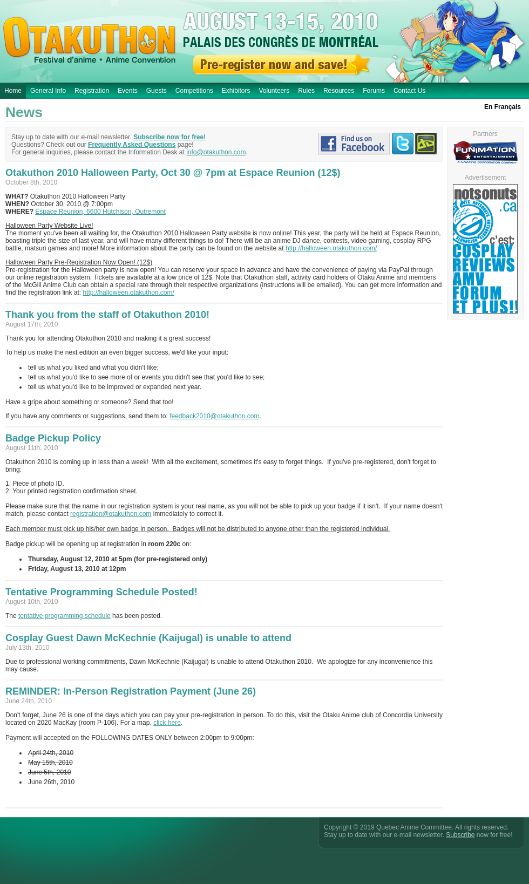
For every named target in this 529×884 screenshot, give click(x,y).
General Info (48, 90)
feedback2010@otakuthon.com (214, 416)
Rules (306, 90)
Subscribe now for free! (169, 137)
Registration (91, 90)
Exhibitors (236, 90)
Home (13, 90)
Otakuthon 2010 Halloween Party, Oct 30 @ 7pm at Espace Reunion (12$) (172, 172)
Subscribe (460, 835)
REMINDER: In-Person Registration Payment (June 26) (130, 691)
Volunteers (274, 90)
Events (128, 90)
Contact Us (409, 90)
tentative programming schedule (64, 616)
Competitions (194, 90)
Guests (156, 90)
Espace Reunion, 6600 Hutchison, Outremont (100, 211)
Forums (374, 90)
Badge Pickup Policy (53, 438)
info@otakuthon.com (216, 152)
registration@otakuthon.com (110, 514)
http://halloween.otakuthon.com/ (331, 248)
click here (167, 722)
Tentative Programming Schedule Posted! (101, 592)
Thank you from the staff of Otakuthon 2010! (107, 314)
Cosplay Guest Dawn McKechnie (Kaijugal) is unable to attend (148, 638)
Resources (338, 90)
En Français (502, 107)
